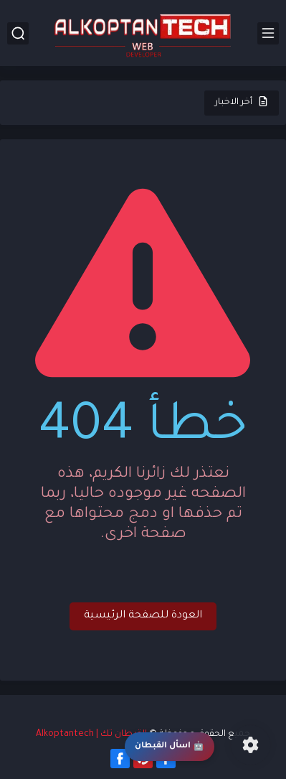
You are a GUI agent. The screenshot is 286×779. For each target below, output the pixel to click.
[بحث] (18, 33)
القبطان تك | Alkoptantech (91, 734)
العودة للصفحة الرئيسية (143, 616)
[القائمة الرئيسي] (268, 33)
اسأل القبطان (169, 747)
